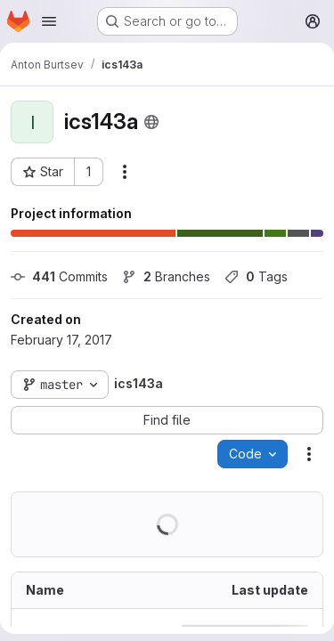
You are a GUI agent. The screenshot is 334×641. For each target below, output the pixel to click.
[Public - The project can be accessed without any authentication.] (151, 122)
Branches (166, 276)
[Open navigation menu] (49, 21)
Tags (256, 276)
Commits (59, 276)
